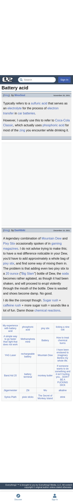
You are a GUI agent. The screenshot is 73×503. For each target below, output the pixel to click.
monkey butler (45, 375)
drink (62, 397)
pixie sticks (27, 397)
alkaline (63, 390)
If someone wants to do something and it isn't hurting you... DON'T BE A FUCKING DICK (62, 375)
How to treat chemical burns (62, 340)
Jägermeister (10, 390)
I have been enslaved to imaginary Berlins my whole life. (62, 355)
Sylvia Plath (10, 397)
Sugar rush (50, 300)
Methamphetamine (28, 340)
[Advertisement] (36, 37)
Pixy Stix (9, 243)
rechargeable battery (28, 355)
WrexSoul (19, 95)
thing (6, 95)
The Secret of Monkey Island (45, 397)
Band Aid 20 (10, 375)
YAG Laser (10, 355)
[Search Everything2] (37, 80)
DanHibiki (19, 230)
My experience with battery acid (10, 328)
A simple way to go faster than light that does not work (10, 340)
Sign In (64, 79)
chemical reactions (47, 310)
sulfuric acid (39, 103)
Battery (45, 340)
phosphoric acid (53, 125)
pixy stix (8, 263)
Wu (45, 390)
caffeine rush (12, 305)
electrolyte (14, 108)
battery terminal (28, 375)
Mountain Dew (51, 238)
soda (65, 273)
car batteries (26, 113)
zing (22, 130)
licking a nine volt (62, 328)
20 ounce (12, 273)
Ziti (27, 390)
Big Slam (28, 273)
